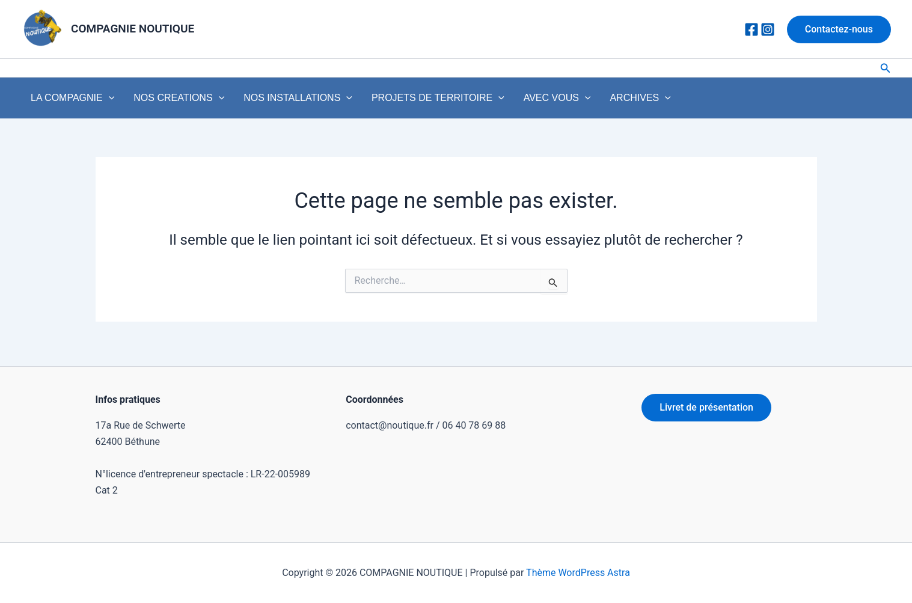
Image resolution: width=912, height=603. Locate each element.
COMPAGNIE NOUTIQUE (132, 28)
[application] (104, 101)
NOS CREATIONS (164, 101)
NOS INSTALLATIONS (273, 101)
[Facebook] (751, 29)
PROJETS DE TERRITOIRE (404, 101)
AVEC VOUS (514, 101)
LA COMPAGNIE (67, 101)
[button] (839, 29)
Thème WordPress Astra (578, 572)
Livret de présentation (706, 408)
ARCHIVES (587, 101)
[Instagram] (768, 29)
